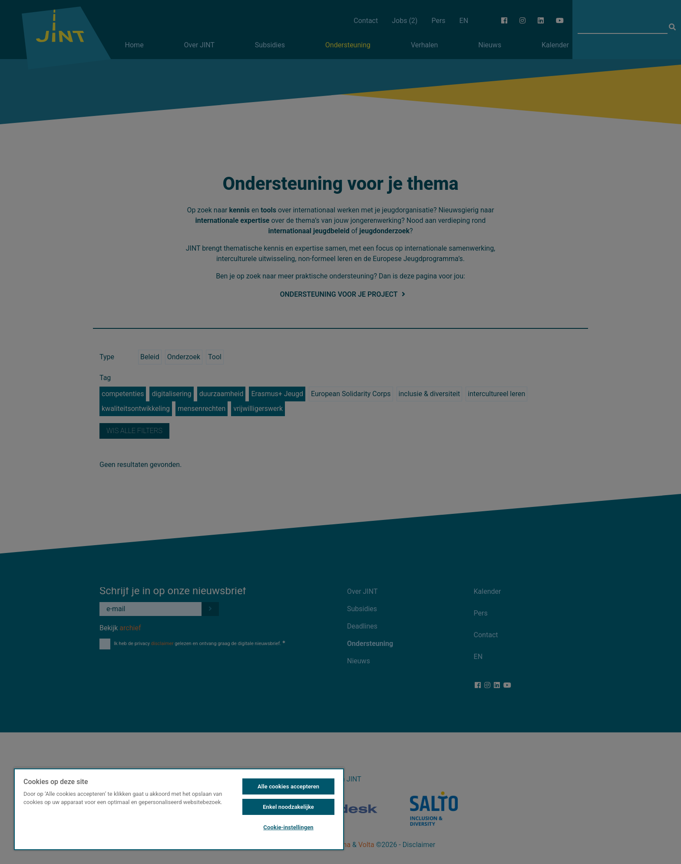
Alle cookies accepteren (288, 786)
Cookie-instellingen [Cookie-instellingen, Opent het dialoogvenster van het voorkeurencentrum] (288, 827)
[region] (179, 809)
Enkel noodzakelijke (288, 807)
